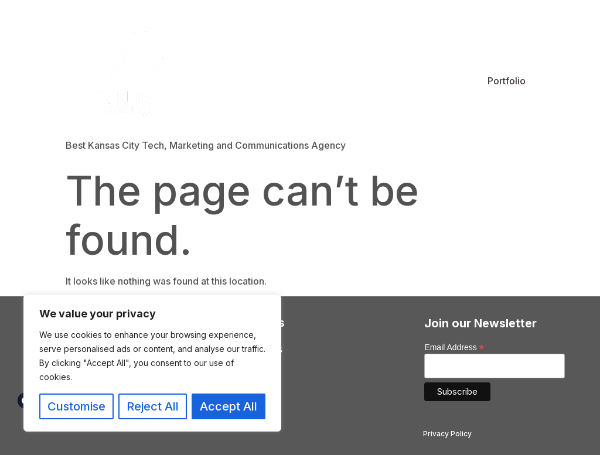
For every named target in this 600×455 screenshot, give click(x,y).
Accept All (228, 406)
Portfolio (507, 81)
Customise (76, 406)
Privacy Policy (447, 433)
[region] (152, 363)
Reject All (153, 406)
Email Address (454, 347)
